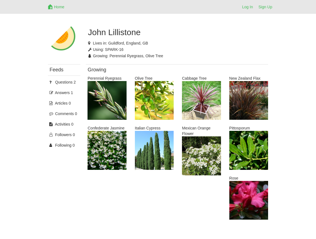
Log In (247, 7)
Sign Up (265, 7)
